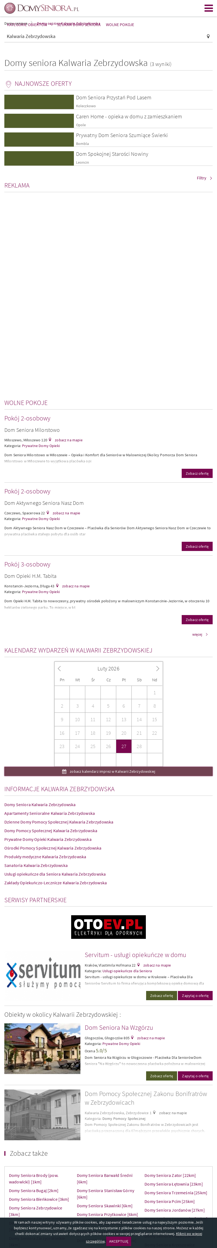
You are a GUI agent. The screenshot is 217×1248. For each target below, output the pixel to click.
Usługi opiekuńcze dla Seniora (127, 970)
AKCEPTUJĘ (118, 1241)
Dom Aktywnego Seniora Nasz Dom (44, 502)
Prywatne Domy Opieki (41, 445)
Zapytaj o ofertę (195, 995)
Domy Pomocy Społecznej (124, 1118)
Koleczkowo (86, 106)
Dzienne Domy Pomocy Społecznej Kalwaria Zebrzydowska (58, 822)
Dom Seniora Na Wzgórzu (119, 1027)
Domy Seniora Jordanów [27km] (174, 1210)
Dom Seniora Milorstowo (32, 429)
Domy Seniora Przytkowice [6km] (107, 1214)
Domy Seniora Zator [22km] (170, 1175)
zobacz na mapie (68, 440)
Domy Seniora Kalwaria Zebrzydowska (40, 804)
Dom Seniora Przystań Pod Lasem (114, 97)
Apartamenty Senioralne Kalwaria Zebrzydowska (49, 813)
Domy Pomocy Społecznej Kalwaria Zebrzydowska (50, 830)
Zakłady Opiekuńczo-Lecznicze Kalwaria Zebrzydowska (55, 882)
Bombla (82, 143)
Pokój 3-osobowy (27, 564)
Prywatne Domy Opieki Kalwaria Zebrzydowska (48, 839)
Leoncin (82, 162)
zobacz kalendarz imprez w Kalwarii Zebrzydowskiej (112, 771)
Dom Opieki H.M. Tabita (30, 575)
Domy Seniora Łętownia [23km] (173, 1184)
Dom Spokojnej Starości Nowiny (112, 153)
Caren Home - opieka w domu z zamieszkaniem (129, 116)
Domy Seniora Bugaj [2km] (33, 1190)
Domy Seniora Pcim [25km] (169, 1201)
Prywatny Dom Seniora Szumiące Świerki (122, 135)
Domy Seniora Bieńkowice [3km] (39, 1199)
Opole (81, 125)
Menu (209, 8)
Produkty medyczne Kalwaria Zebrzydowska (45, 856)
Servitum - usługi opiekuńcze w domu (136, 955)
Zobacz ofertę (197, 473)
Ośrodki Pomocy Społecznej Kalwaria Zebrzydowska (53, 848)
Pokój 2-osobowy (27, 418)
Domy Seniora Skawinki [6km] (105, 1205)
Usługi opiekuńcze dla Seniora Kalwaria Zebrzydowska (55, 874)
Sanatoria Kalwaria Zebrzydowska (36, 865)
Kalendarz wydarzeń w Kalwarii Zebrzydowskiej (78, 650)
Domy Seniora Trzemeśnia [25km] (175, 1192)
